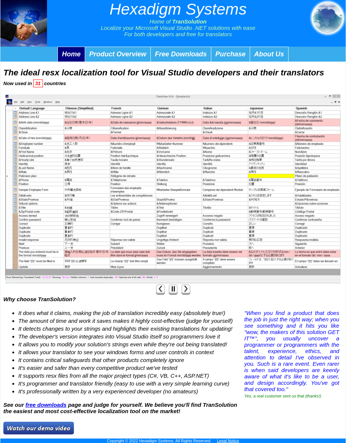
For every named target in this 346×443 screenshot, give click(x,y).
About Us (269, 54)
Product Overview (117, 54)
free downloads (45, 405)
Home (71, 54)
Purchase (230, 54)
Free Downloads (181, 54)
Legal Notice (228, 441)
